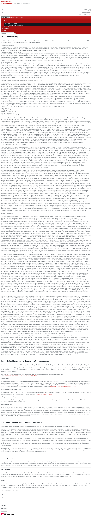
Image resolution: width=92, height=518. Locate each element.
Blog (5, 30)
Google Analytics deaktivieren (44, 394)
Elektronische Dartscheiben (15, 25)
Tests (5, 22)
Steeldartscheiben (12, 23)
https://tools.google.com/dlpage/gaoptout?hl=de (63, 386)
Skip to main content (6, 1)
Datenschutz (4, 508)
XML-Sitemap (4, 511)
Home (5, 20)
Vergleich (6, 27)
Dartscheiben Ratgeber (16, 17)
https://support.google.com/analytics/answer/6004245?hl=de (21, 375)
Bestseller (6, 28)
